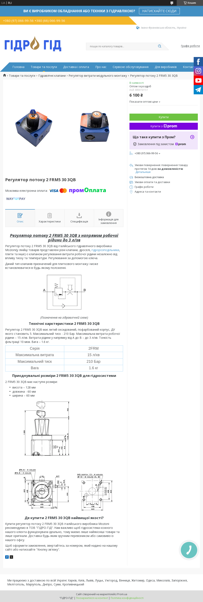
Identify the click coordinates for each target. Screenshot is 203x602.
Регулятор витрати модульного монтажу (98, 76)
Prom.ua (122, 594)
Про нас (100, 67)
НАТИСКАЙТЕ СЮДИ (159, 11)
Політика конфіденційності (127, 598)
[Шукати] (159, 46)
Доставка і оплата (76, 67)
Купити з (163, 126)
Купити (164, 117)
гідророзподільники (105, 250)
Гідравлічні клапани (52, 76)
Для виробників (166, 67)
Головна (18, 67)
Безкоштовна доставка (149, 177)
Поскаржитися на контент (92, 598)
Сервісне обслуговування (131, 67)
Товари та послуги (44, 67)
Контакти (189, 67)
